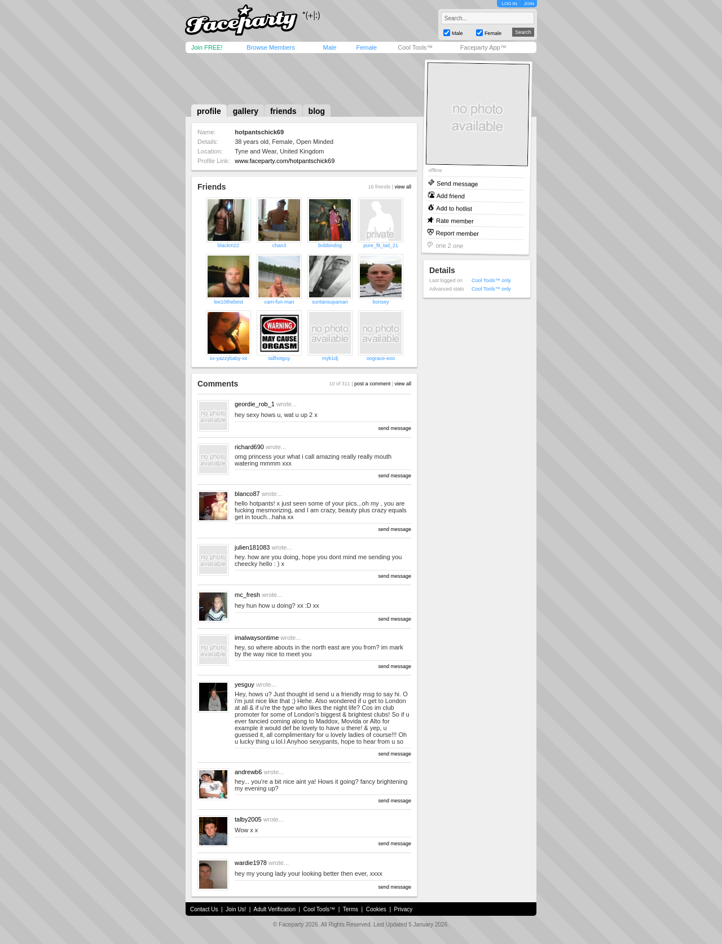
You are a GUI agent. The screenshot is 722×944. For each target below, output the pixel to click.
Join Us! (236, 909)
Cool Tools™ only (491, 280)
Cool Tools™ (415, 47)
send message (394, 428)
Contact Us (204, 909)
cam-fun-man (279, 302)
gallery (245, 111)
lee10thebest (228, 302)
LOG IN (509, 3)
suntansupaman (330, 302)
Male (329, 47)
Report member (457, 232)
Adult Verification (274, 909)
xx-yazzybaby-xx (229, 358)
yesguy (244, 684)
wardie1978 (251, 862)
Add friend (451, 195)
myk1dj (330, 358)
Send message (457, 183)
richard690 (249, 447)
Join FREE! (207, 47)
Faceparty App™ (483, 47)
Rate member (455, 220)
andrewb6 (248, 772)
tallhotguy (279, 358)
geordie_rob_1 (255, 404)
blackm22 (229, 245)
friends (283, 111)
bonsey (380, 302)
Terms (350, 909)
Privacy (403, 909)
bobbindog (330, 245)
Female (366, 47)
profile (209, 111)
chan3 (279, 245)
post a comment (372, 384)
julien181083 (252, 547)
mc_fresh (247, 594)
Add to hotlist (454, 208)
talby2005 (248, 819)
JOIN (529, 3)
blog (317, 111)
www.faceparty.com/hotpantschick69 (284, 160)
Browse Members (270, 47)
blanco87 (247, 493)
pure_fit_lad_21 (380, 245)
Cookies (376, 909)
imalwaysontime (257, 637)
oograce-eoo (381, 358)
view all (402, 187)
